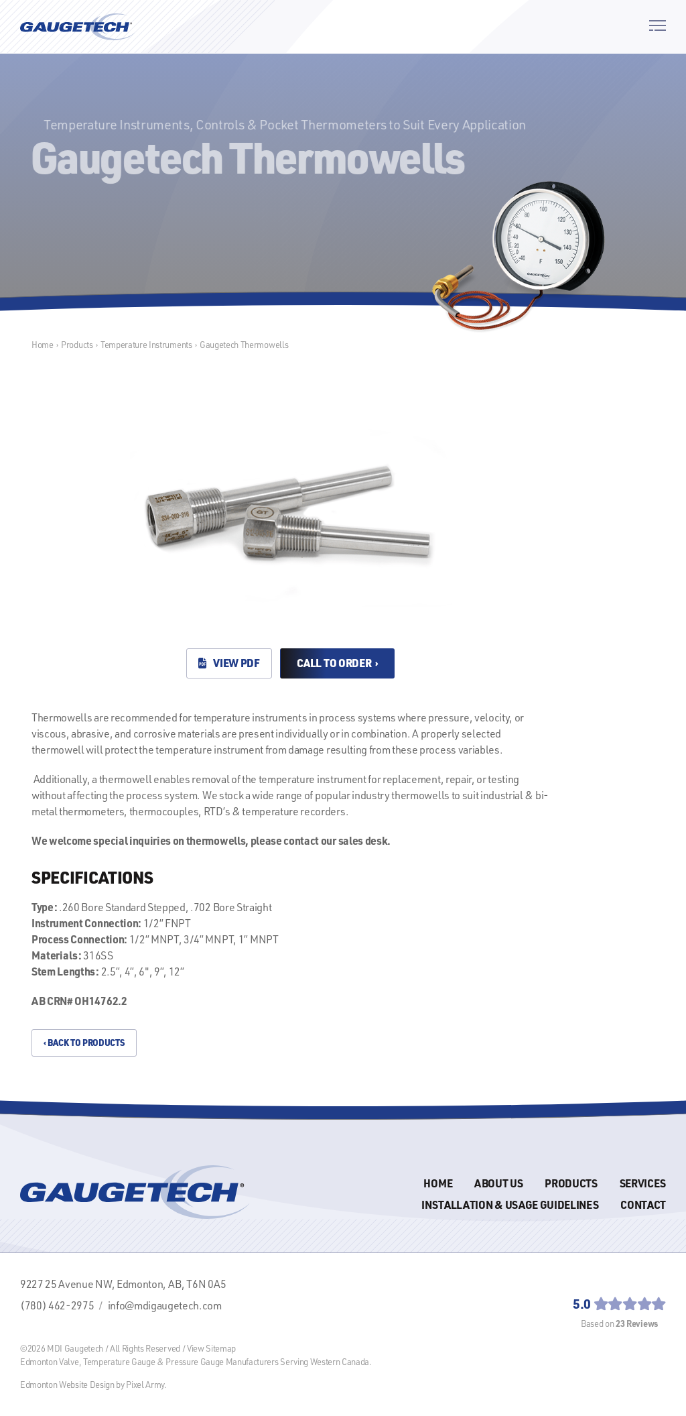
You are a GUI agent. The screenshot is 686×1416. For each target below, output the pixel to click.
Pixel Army (145, 1384)
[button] (657, 27)
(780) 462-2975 (57, 1305)
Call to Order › (337, 663)
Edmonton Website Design (67, 1384)
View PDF (229, 663)
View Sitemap (211, 1348)
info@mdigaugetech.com (165, 1305)
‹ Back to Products (84, 1042)
